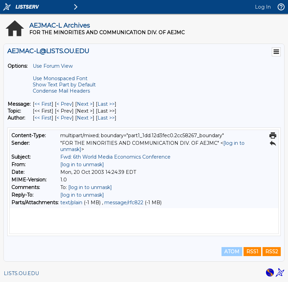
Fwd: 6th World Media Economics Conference (115, 157)
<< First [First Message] (43, 104)
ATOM (231, 251)
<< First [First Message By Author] (43, 118)
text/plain (71, 202)
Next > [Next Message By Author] (85, 118)
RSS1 (252, 251)
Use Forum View (53, 66)
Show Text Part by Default (64, 85)
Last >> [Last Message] (106, 104)
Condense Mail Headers (61, 91)
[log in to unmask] (82, 164)
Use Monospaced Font (60, 78)
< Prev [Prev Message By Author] (64, 118)
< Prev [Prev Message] (64, 104)
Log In (263, 7)
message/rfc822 (123, 202)
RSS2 (271, 251)
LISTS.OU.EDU (21, 273)
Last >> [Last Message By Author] (106, 118)
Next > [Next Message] (85, 104)
